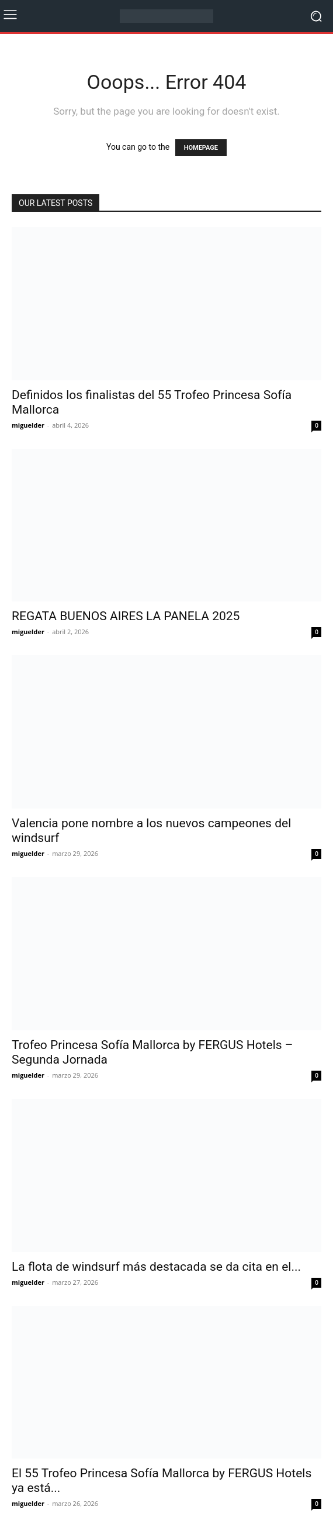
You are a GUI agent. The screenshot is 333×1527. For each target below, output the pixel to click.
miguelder (28, 425)
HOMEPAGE (201, 148)
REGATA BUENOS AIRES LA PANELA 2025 (126, 616)
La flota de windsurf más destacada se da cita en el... (156, 1267)
